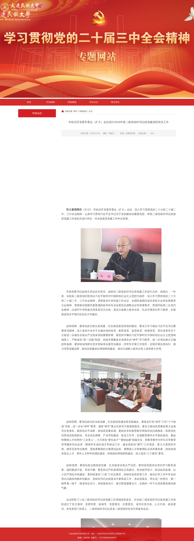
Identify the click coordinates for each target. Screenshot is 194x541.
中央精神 (50, 104)
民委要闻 (72, 104)
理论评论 (115, 104)
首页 (29, 104)
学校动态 (93, 104)
